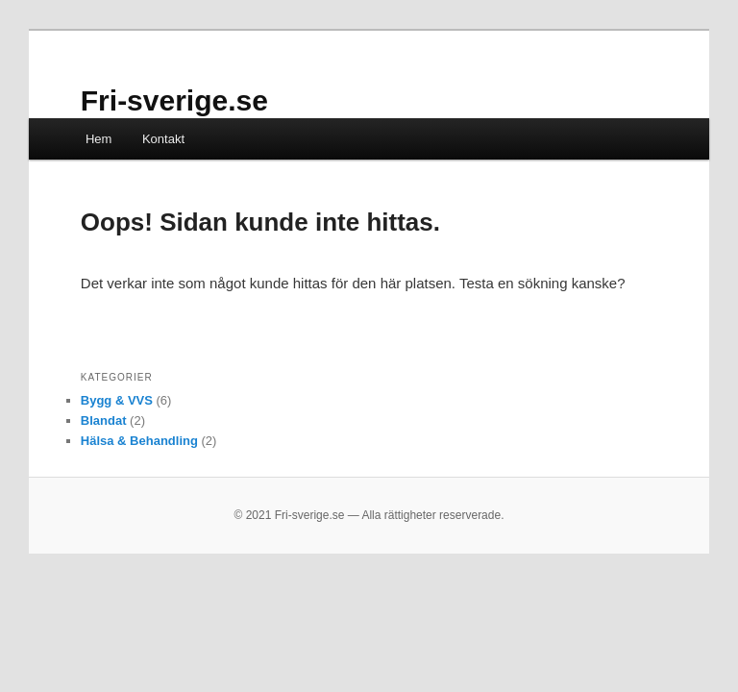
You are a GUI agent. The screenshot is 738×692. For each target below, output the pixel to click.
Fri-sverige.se (174, 100)
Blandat (104, 420)
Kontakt (163, 139)
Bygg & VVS (117, 400)
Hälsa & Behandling (139, 440)
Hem (98, 139)
